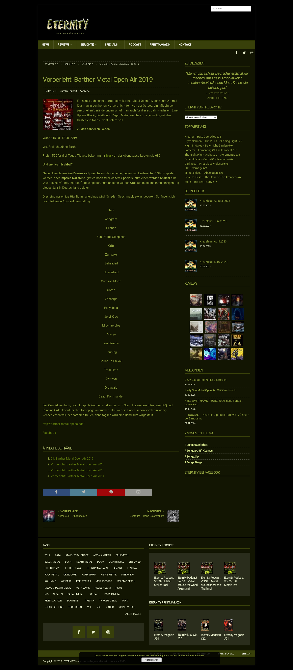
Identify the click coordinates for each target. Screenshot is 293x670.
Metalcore (83, 587)
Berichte (87, 44)
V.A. (99, 606)
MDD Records (104, 581)
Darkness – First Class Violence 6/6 (207, 163)
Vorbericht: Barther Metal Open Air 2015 (77, 464)
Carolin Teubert (68, 91)
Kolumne (50, 581)
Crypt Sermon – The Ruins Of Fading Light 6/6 (213, 141)
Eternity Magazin (97, 567)
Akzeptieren (151, 660)
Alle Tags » (133, 613)
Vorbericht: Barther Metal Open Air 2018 (77, 470)
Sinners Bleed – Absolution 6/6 (204, 172)
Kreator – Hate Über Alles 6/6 (203, 136)
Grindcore (70, 574)
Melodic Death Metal (58, 587)
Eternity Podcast (161, 545)
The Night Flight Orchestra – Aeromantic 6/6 (212, 154)
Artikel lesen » (217, 98)
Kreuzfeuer (83, 581)
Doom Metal (116, 561)
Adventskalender (76, 555)
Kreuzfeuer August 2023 (215, 200)
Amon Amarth (102, 555)
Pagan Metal (76, 593)
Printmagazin (160, 44)
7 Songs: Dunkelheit (196, 444)
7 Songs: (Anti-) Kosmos (199, 450)
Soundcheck (194, 191)
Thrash (90, 600)
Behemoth (122, 555)
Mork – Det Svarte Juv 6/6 (201, 181)
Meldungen (194, 370)
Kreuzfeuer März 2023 (214, 261)
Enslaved (135, 561)
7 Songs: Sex (192, 456)
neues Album (103, 587)
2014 (58, 555)
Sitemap (246, 653)
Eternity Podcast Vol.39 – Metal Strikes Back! (164, 581)
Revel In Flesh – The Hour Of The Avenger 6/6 (213, 177)
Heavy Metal (108, 574)
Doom (100, 561)
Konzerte (85, 91)
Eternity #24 (73, 567)
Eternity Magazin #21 (234, 636)
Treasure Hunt (54, 606)
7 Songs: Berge (193, 462)
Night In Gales (54, 593)
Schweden (73, 600)
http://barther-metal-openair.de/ (64, 423)
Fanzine (118, 567)
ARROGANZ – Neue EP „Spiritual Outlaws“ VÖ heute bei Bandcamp (217, 416)
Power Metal (112, 593)
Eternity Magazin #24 (164, 636)
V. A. (89, 606)
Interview (127, 574)
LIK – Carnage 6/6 (196, 168)
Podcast (135, 44)
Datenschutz (226, 653)
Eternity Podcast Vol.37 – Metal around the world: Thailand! (211, 582)
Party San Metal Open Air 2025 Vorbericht (211, 390)
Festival (132, 567)
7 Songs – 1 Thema (199, 433)
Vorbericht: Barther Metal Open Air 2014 (77, 476)
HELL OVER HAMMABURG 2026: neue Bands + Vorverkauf (214, 402)
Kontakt (185, 44)
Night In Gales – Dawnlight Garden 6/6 (209, 145)
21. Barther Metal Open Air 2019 (72, 458)
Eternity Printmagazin (165, 602)
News (45, 44)
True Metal (75, 606)
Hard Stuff (88, 574)
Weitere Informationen (192, 655)
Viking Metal (126, 606)
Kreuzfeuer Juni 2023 (213, 221)
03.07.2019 (51, 91)
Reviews (63, 44)
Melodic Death (126, 581)
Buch (68, 561)
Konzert (66, 581)
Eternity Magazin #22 (211, 636)
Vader (110, 606)
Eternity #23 (52, 567)
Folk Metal (52, 574)
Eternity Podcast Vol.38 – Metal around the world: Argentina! (188, 582)
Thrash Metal (108, 600)
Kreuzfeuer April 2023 (213, 241)
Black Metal (52, 561)
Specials (111, 44)
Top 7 (125, 600)
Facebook (49, 432)
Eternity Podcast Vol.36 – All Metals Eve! (234, 581)
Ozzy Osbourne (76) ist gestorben (206, 379)
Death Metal (84, 561)
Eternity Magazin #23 (187, 636)
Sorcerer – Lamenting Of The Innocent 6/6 (211, 150)
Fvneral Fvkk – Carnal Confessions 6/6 (209, 159)
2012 (47, 555)
